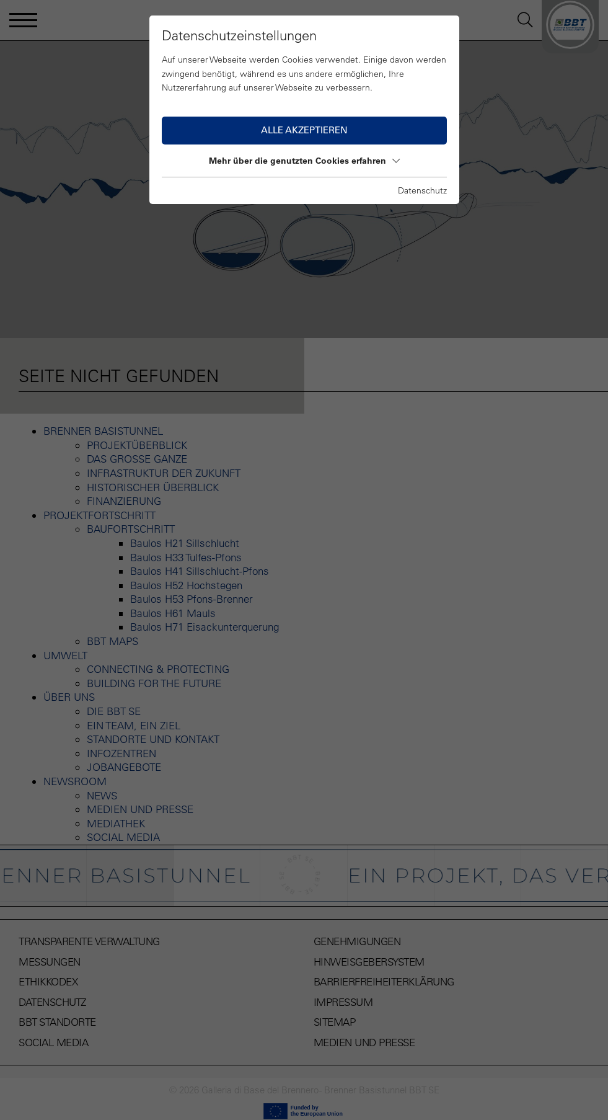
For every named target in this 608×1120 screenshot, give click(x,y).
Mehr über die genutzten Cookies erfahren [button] (304, 160)
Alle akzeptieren (304, 130)
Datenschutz (422, 190)
